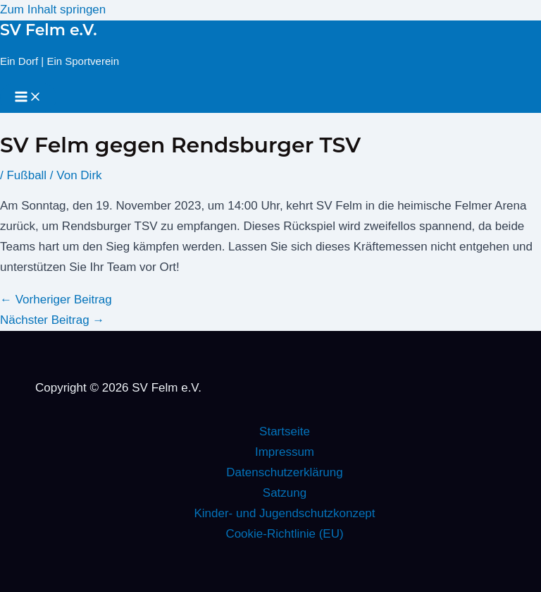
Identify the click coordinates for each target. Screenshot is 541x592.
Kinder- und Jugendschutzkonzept (284, 513)
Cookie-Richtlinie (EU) (284, 533)
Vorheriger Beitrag (56, 299)
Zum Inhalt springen (53, 9)
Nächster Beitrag (52, 320)
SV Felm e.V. (48, 30)
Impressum (284, 452)
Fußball (26, 175)
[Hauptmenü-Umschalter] (28, 98)
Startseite (284, 431)
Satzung (284, 493)
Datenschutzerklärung (284, 472)
